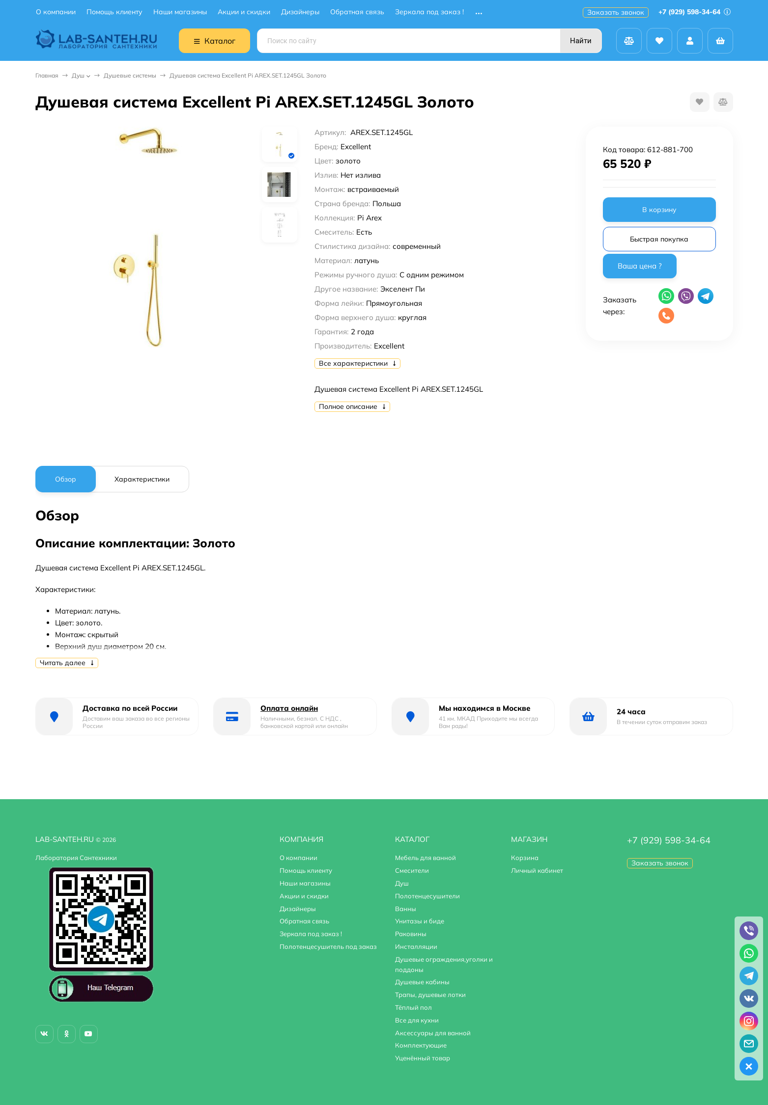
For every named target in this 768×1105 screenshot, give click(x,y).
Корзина (525, 858)
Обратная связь (357, 12)
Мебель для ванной (425, 858)
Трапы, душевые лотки (430, 994)
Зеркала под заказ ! (429, 12)
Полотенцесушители (427, 896)
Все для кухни (417, 1020)
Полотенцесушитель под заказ (328, 946)
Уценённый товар (422, 1058)
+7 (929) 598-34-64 (694, 11)
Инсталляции (416, 946)
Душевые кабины (422, 982)
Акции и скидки (244, 12)
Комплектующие (421, 1045)
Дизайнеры (300, 12)
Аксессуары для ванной (433, 1033)
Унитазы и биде (419, 921)
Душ (78, 75)
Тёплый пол (413, 1007)
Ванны (405, 909)
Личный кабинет (537, 870)
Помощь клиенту (114, 12)
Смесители (412, 870)
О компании (56, 12)
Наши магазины (180, 12)
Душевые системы (130, 75)
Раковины (411, 934)
